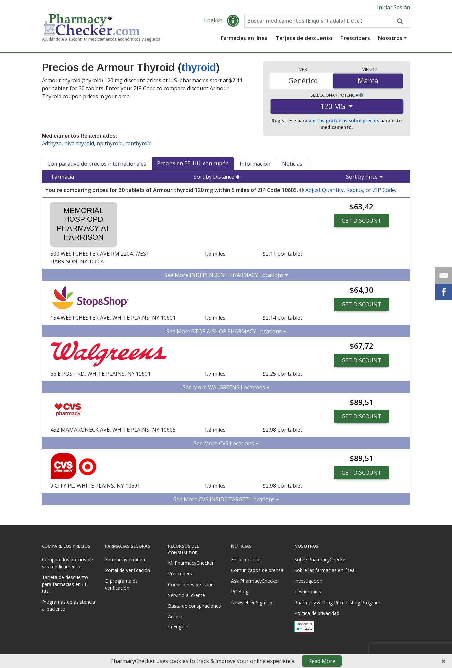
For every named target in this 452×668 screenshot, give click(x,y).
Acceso (176, 616)
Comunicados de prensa (257, 570)
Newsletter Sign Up (251, 602)
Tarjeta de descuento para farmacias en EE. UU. (65, 584)
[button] (233, 21)
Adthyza (52, 143)
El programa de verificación (121, 584)
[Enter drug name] (316, 20)
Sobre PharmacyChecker (320, 560)
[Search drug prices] (399, 20)
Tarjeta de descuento (304, 38)
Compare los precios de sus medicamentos (67, 563)
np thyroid (110, 143)
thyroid (198, 67)
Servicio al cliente (186, 595)
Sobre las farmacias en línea (324, 570)
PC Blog (239, 591)
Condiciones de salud (191, 584)
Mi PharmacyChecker (191, 563)
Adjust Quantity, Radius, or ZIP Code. (350, 190)
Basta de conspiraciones (194, 606)
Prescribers (355, 38)
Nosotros (390, 38)
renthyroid (138, 143)
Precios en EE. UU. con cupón (193, 163)
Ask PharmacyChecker (255, 581)
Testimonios (307, 591)
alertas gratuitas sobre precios (344, 120)
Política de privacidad (316, 613)
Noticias (292, 163)
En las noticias (246, 560)
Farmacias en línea (244, 38)
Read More (321, 661)
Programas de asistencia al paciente (68, 605)
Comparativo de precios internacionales (96, 163)
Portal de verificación (127, 570)
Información (255, 163)
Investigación (308, 581)
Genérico (303, 80)
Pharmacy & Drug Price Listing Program (337, 602)
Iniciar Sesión (393, 7)
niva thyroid (79, 143)
